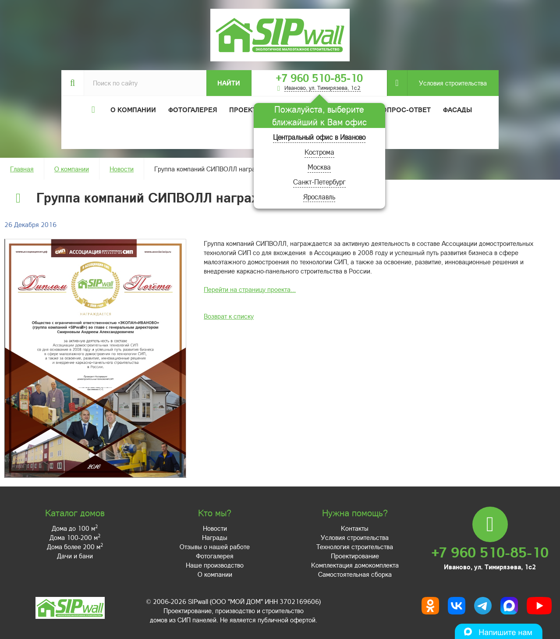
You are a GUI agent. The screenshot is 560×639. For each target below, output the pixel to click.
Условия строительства (447, 83)
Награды (214, 537)
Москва (319, 167)
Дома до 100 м (75, 528)
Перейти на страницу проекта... (250, 289)
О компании (71, 169)
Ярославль (319, 196)
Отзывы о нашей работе (215, 546)
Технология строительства (354, 546)
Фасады (457, 110)
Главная (22, 169)
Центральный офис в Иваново (319, 137)
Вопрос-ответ (404, 110)
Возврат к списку (229, 316)
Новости (122, 169)
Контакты (355, 528)
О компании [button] (133, 110)
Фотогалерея (192, 110)
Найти (228, 83)
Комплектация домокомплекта (355, 565)
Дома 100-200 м (75, 537)
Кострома (319, 152)
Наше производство (215, 565)
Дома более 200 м (75, 546)
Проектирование (355, 556)
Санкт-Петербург (319, 182)
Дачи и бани (75, 556)
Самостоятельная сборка (355, 574)
